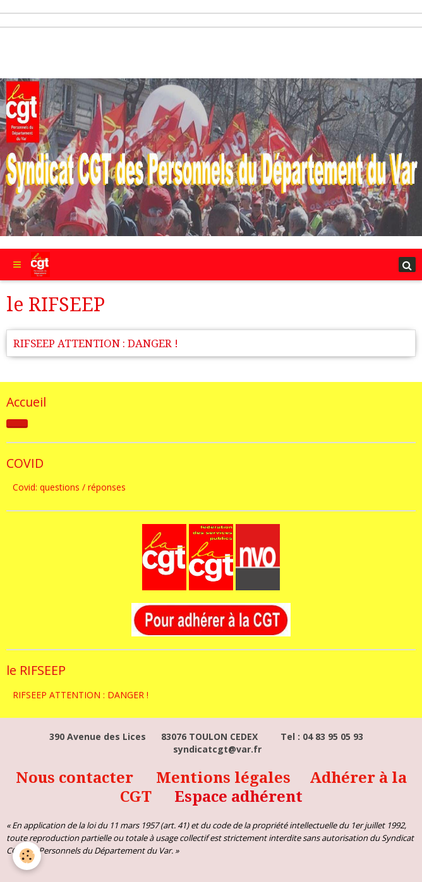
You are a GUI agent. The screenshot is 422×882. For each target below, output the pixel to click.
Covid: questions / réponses (69, 487)
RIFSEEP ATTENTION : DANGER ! (95, 343)
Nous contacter (76, 778)
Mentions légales (225, 778)
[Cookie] (27, 856)
